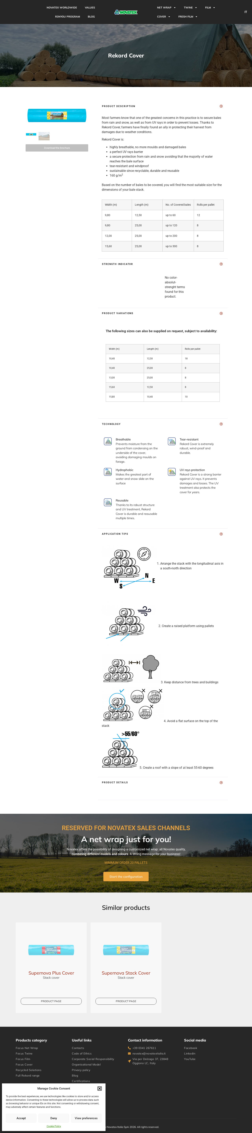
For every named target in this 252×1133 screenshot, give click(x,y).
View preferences (86, 1118)
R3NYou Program (67, 16)
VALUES (90, 7)
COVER (163, 16)
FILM (210, 7)
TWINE (190, 7)
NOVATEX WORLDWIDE (62, 7)
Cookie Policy (54, 1126)
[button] (100, 1088)
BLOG (91, 16)
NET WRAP (166, 7)
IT (246, 12)
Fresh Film (188, 16)
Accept (21, 1118)
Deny (53, 1118)
